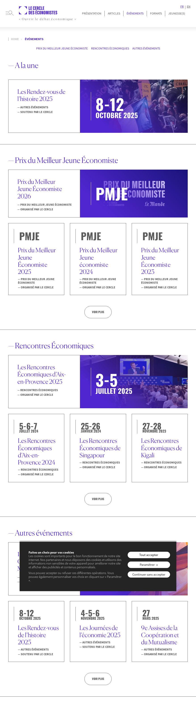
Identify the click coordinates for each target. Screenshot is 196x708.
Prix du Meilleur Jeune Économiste (62, 48)
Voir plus (98, 312)
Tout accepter (148, 555)
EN (188, 6)
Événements (135, 13)
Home (15, 39)
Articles (114, 13)
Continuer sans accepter (148, 574)
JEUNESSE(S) (176, 13)
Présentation (91, 13)
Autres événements (146, 48)
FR (182, 6)
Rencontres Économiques (110, 48)
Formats (156, 13)
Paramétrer (147, 565)
